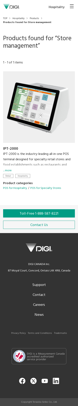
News (39, 315)
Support (39, 285)
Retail (8, 176)
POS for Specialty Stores (45, 188)
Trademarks (60, 333)
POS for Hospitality (15, 188)
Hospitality (23, 176)
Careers (39, 305)
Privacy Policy (18, 333)
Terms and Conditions (40, 333)
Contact (39, 295)
